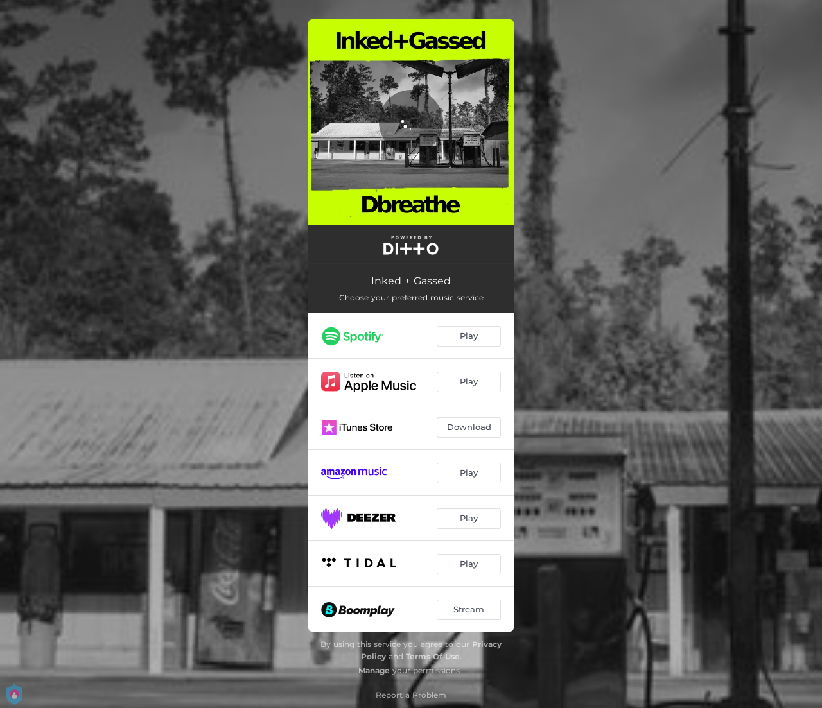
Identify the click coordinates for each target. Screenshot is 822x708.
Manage (374, 670)
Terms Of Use (433, 656)
